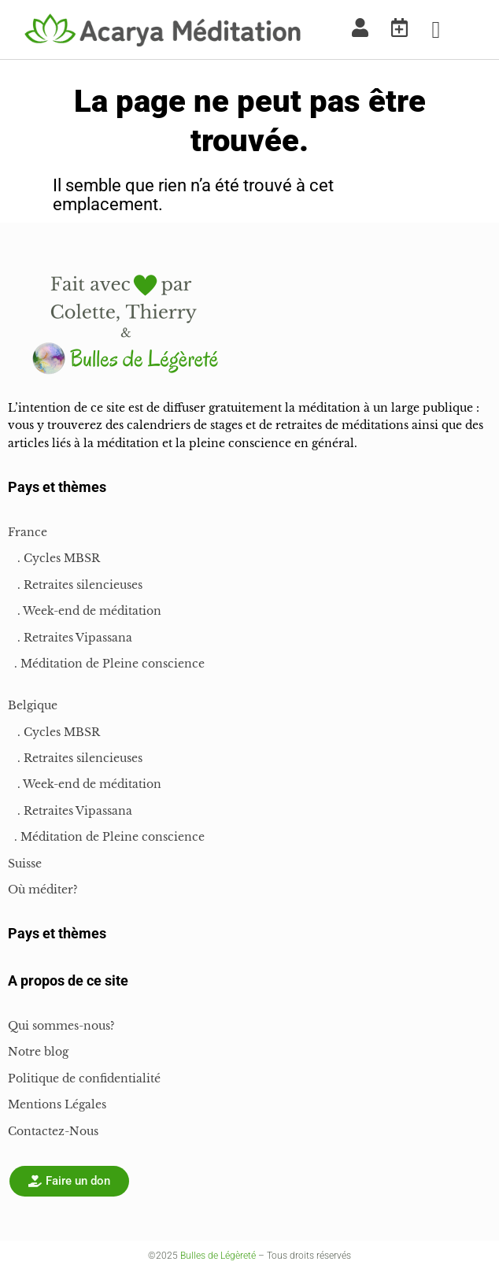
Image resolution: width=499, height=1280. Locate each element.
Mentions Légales (57, 1104)
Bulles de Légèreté (218, 1255)
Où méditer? (43, 889)
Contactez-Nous (53, 1131)
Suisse (25, 863)
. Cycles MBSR (54, 558)
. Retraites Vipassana (70, 638)
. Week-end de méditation (84, 611)
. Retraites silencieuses (75, 585)
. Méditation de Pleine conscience (106, 664)
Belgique (32, 705)
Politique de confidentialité (84, 1078)
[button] (436, 29)
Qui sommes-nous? (61, 1026)
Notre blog (38, 1052)
